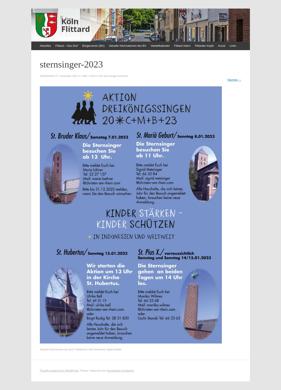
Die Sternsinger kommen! (113, 76)
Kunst (221, 45)
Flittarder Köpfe (204, 45)
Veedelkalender (160, 45)
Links (233, 45)
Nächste (234, 79)
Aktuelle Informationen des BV (127, 45)
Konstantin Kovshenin (120, 370)
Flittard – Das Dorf (66, 45)
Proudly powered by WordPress (59, 370)
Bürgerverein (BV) (93, 45)
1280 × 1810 (88, 76)
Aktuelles (45, 45)
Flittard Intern (182, 45)
